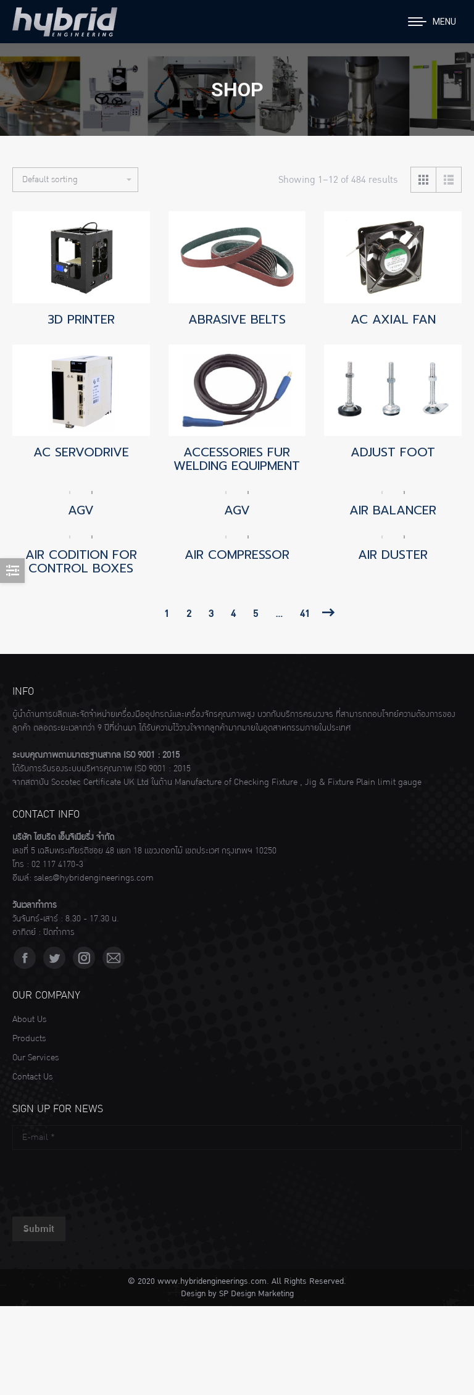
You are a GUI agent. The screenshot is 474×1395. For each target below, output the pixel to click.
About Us (29, 1019)
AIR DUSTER (393, 554)
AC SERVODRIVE (81, 452)
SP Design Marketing (256, 1294)
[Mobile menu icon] (432, 22)
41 (305, 613)
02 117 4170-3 (57, 864)
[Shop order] (75, 179)
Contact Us (32, 1077)
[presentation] (106, 1180)
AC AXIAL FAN (393, 319)
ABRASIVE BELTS (237, 319)
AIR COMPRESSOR (237, 554)
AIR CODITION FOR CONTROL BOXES (81, 561)
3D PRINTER (81, 319)
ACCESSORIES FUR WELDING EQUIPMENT (236, 459)
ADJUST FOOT (393, 452)
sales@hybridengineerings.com (94, 878)
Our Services (35, 1058)
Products (29, 1038)
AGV (81, 510)
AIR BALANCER (392, 510)
